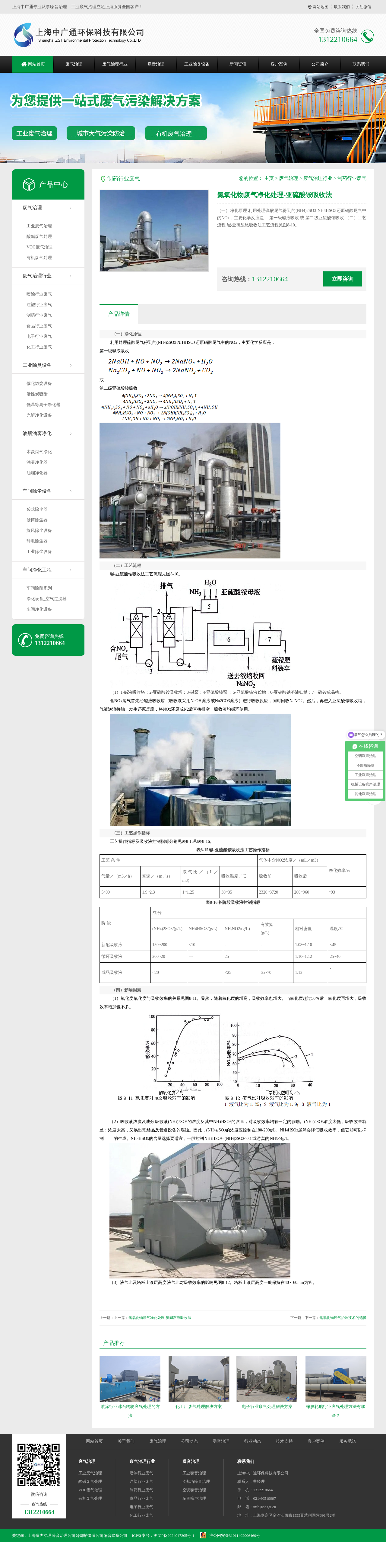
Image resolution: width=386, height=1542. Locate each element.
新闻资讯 (237, 64)
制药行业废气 (39, 315)
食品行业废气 (39, 326)
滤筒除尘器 (37, 520)
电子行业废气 (39, 336)
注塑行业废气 (39, 304)
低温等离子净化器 (43, 404)
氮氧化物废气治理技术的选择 (342, 1318)
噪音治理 (155, 64)
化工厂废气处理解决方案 (199, 1406)
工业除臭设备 (197, 64)
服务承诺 (347, 1441)
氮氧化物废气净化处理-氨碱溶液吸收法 (159, 1318)
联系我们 (342, 7)
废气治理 (73, 64)
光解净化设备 (39, 415)
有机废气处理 (39, 257)
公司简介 (320, 64)
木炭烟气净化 (39, 451)
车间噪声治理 (194, 1498)
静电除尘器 (37, 541)
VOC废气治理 (39, 247)
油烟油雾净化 (37, 433)
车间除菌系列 (39, 588)
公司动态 (189, 1441)
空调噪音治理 (194, 1490)
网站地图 (320, 7)
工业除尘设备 (39, 551)
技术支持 (284, 1441)
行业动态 (252, 1441)
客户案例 (279, 64)
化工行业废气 (39, 347)
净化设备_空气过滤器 (47, 599)
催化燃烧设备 (39, 383)
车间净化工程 (37, 569)
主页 (269, 178)
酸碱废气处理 (39, 236)
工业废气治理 (39, 226)
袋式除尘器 (37, 509)
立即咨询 (342, 279)
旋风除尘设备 (39, 530)
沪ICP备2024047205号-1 (173, 1535)
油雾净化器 (37, 462)
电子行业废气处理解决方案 (267, 1406)
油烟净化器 (37, 473)
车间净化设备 (39, 609)
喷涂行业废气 (39, 294)
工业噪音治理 (194, 1473)
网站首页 (36, 64)
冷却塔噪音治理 (196, 1481)
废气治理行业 (115, 64)
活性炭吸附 (37, 394)
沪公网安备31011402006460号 (234, 1535)
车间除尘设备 (37, 491)
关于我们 (126, 1441)
